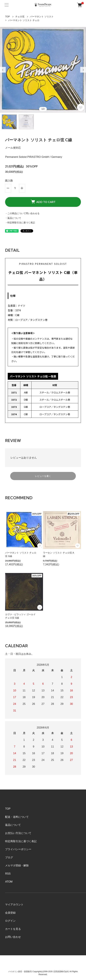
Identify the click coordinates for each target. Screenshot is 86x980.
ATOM (8, 881)
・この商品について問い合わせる (22, 213)
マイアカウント (14, 904)
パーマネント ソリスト (42, 16)
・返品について (13, 218)
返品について (13, 825)
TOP (7, 16)
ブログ (9, 857)
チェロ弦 (19, 16)
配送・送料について (17, 816)
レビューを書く (43, 476)
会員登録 (10, 912)
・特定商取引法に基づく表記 (20, 222)
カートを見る (13, 929)
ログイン (10, 920)
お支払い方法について (18, 833)
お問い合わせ (13, 937)
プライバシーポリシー (18, 849)
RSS (8, 873)
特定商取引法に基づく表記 (21, 841)
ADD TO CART (43, 201)
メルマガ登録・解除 (17, 865)
